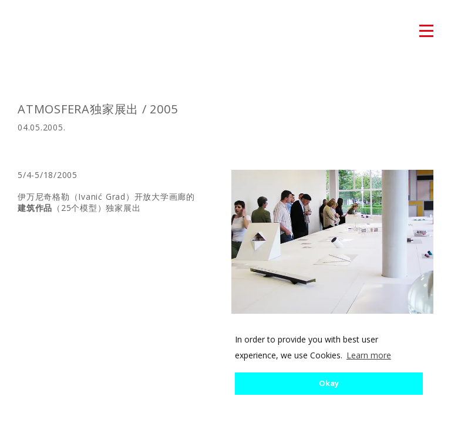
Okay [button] (329, 383)
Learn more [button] (368, 355)
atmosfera (35, 32)
